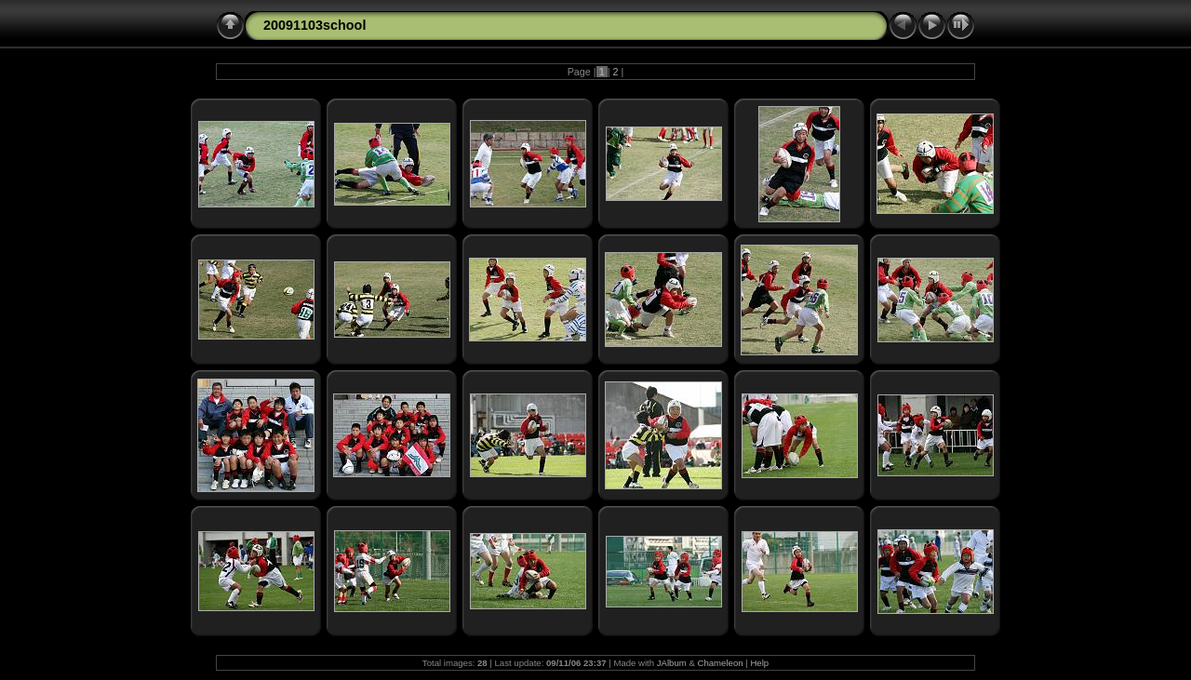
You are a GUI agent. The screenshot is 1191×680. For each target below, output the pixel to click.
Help (759, 663)
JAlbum (672, 663)
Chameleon (720, 663)
